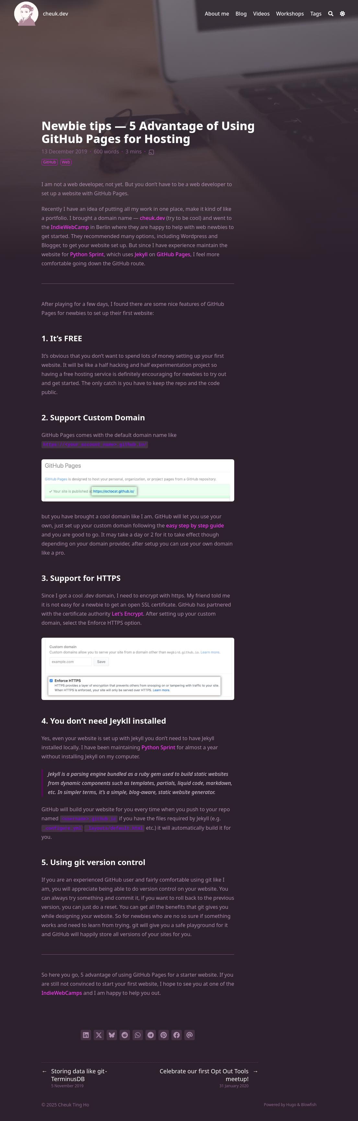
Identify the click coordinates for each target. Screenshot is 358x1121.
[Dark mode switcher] (342, 13)
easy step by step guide (195, 525)
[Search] (330, 13)
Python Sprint (87, 254)
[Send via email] (189, 1035)
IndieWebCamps (61, 992)
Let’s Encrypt (127, 613)
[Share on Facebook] (176, 1035)
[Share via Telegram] (150, 1035)
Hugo (291, 1104)
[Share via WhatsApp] (138, 1035)
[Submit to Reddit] (125, 1035)
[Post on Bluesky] (112, 1035)
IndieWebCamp (70, 227)
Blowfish (309, 1104)
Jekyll (141, 254)
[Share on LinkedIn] (86, 1035)
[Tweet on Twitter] (99, 1035)
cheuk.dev (55, 13)
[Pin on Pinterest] (163, 1035)
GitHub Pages (173, 254)
